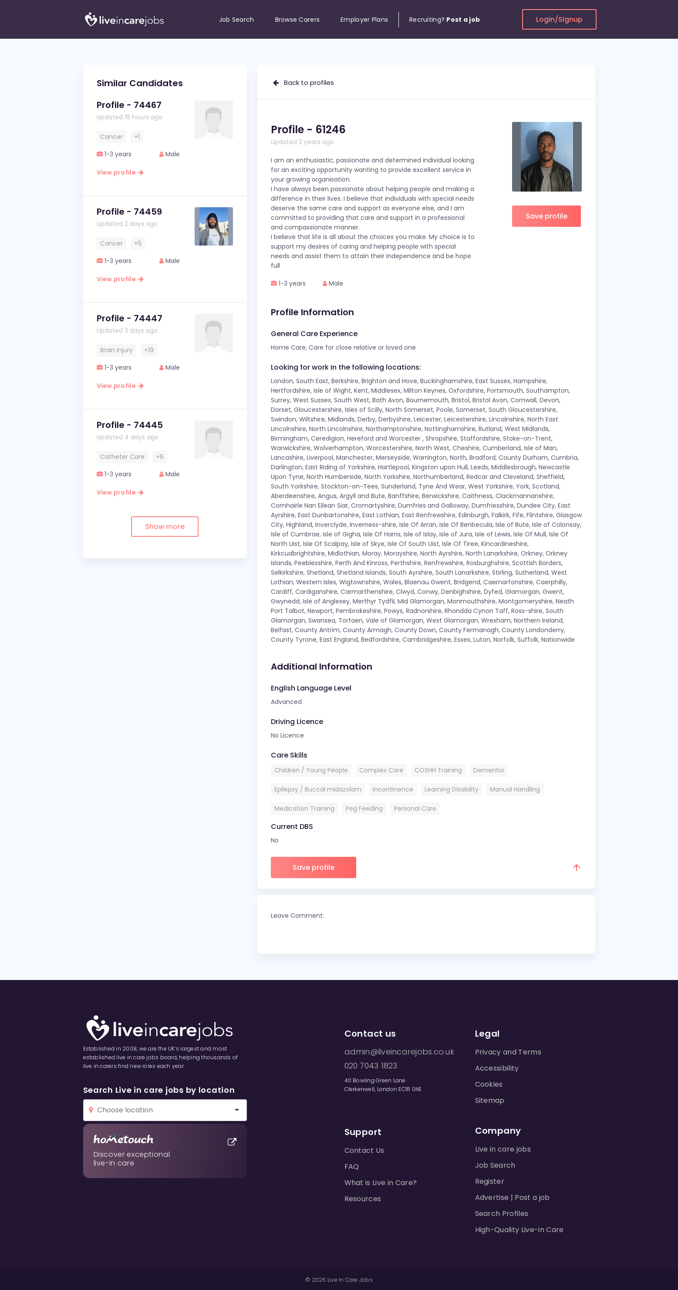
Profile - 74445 (130, 425)
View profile (120, 172)
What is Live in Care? (380, 1183)
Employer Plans (364, 19)
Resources (362, 1199)
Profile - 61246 (308, 129)
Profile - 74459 (129, 211)
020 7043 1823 (371, 1065)
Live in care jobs (503, 1149)
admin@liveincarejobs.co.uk (399, 1051)
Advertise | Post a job (512, 1197)
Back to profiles (303, 82)
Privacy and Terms (508, 1052)
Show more (165, 527)
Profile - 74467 (129, 105)
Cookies (489, 1084)
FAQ (351, 1167)
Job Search (236, 19)
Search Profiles (502, 1214)
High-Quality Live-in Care (519, 1230)
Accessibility (497, 1068)
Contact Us (364, 1150)
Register (490, 1181)
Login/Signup (559, 19)
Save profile (546, 216)
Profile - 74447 (129, 318)
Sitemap (490, 1100)
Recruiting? (444, 19)
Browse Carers (297, 19)
